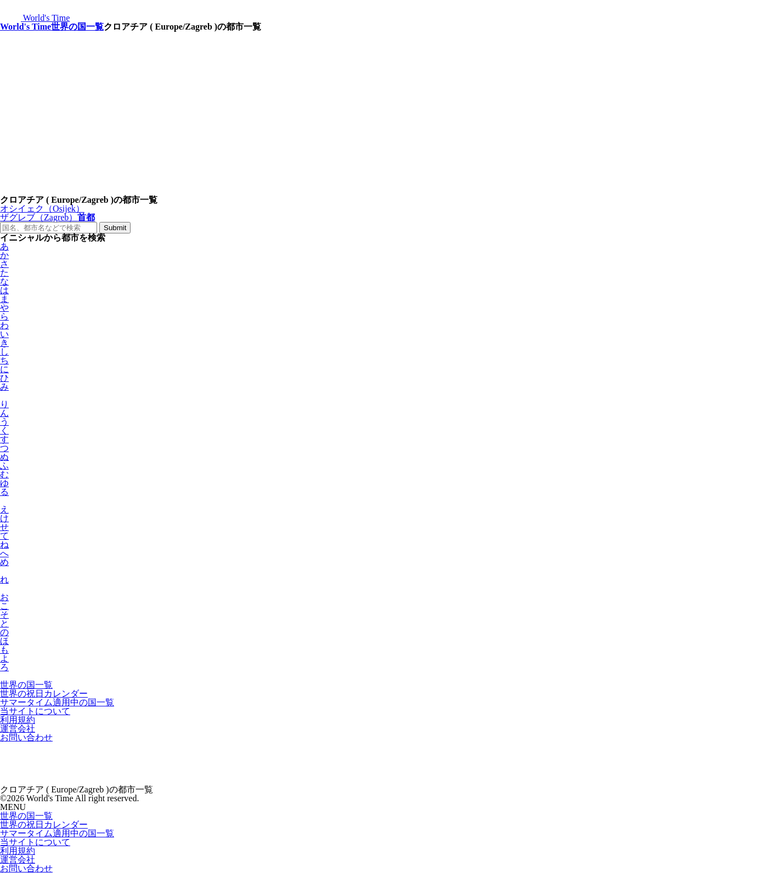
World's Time (25, 26)
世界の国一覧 (77, 26)
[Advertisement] (378, 113)
